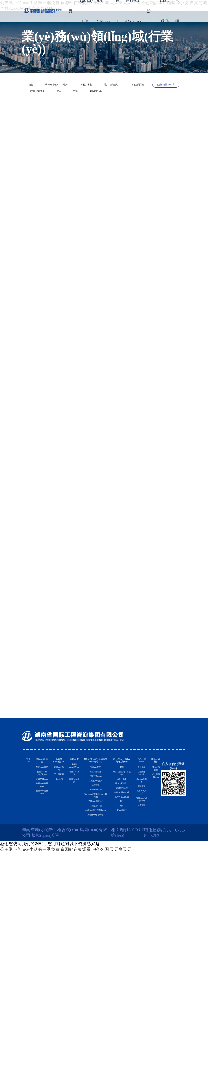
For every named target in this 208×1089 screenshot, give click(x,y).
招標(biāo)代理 (98, 941)
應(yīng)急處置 (140, 896)
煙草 (144, 126)
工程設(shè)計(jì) (98, 913)
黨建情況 (140, 920)
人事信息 (140, 997)
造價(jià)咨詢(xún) (98, 988)
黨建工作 (78, 817)
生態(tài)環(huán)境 (115, 113)
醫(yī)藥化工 (51, 139)
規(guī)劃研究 (98, 879)
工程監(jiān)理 (98, 1005)
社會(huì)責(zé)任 (140, 944)
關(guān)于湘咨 (44, 823)
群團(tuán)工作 (78, 870)
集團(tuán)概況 (44, 852)
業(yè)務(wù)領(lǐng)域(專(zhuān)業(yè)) (98, 830)
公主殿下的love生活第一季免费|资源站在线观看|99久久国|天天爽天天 (65, 1086)
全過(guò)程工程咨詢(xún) (98, 1026)
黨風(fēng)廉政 (77, 893)
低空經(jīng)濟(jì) (56, 126)
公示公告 (61, 890)
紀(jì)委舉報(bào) (155, 886)
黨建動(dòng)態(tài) (78, 843)
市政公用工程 (52, 113)
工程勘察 (98, 927)
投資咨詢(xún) (98, 896)
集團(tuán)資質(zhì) (44, 946)
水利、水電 (50, 100)
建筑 (43, 87)
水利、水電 (121, 890)
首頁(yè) (30, 820)
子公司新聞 (61, 873)
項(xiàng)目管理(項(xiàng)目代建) (98, 965)
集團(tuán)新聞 (61, 852)
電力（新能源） (107, 100)
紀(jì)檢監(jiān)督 (140, 866)
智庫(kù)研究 (98, 862)
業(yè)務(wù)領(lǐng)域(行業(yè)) (121, 826)
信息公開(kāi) (140, 820)
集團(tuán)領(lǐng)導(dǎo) (44, 886)
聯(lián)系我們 (155, 823)
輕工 (107, 126)
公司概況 (140, 842)
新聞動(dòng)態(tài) (61, 823)
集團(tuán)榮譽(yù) (44, 976)
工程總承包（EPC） (98, 1046)
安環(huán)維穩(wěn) (140, 974)
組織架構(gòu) (44, 919)
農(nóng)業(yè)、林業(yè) (101, 87)
